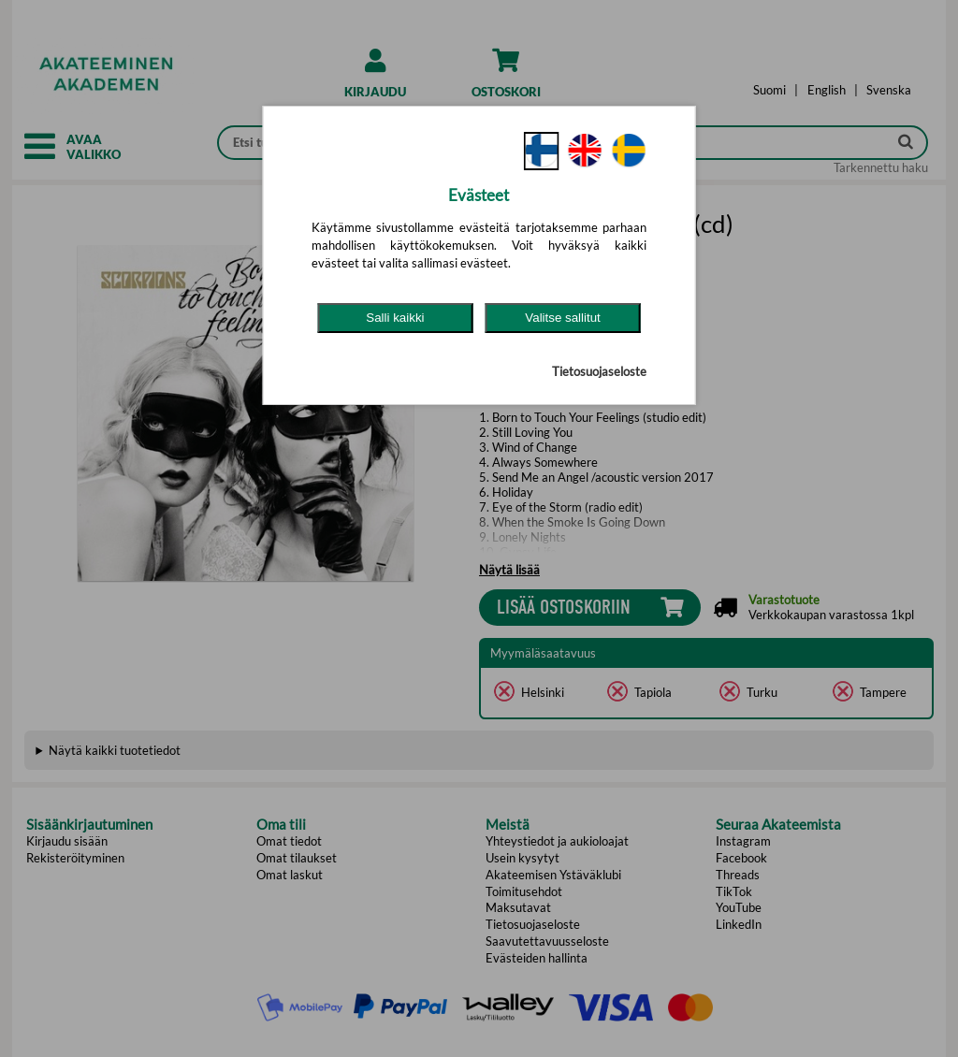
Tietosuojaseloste (599, 371)
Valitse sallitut (563, 318)
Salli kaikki (395, 318)
